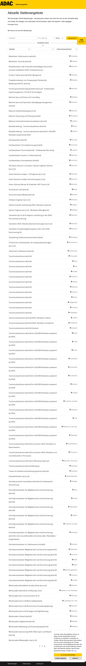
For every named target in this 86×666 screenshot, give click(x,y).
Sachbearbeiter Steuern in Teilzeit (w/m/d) (25, 155)
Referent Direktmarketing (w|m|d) (22, 111)
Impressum (39, 663)
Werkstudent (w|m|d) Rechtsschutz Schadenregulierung (31, 606)
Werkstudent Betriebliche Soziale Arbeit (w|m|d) (28, 585)
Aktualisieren (72, 38)
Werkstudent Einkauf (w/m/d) (20, 616)
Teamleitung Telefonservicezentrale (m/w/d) (26, 237)
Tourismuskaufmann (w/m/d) (20, 256)
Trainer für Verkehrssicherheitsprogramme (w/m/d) (29, 471)
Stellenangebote (21, 4)
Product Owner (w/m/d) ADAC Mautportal (25, 75)
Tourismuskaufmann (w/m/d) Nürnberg (24, 466)
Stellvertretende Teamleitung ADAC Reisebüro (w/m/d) (30, 205)
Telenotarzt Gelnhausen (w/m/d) (21, 251)
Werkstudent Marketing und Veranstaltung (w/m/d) (28, 626)
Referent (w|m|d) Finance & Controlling (24, 97)
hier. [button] (75, 650)
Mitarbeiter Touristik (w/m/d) (20, 61)
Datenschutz (27, 663)
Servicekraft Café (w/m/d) (18, 189)
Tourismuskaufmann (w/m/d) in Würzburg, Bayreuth (29, 461)
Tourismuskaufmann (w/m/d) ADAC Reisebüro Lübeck (30, 318)
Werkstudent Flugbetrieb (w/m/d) (22, 621)
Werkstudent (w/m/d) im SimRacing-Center (25, 591)
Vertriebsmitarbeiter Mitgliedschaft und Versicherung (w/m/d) (33, 549)
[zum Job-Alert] (81, 41)
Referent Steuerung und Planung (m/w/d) (24, 116)
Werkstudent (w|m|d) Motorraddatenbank (25, 601)
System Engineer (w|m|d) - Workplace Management (29, 210)
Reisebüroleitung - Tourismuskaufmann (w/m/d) (27, 126)
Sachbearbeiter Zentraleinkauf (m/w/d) (24, 160)
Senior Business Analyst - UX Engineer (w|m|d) (27, 174)
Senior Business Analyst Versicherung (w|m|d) (27, 179)
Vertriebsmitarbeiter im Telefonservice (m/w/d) (27, 544)
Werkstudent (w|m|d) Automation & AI (24, 596)
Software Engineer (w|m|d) (19, 200)
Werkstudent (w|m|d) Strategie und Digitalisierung (28, 611)
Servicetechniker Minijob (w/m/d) (21, 195)
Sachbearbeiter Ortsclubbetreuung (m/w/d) (25, 145)
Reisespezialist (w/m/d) (18, 140)
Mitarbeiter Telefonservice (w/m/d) (22, 56)
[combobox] (59, 38)
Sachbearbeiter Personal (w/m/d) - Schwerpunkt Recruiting (31, 150)
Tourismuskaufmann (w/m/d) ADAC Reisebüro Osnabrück (31, 323)
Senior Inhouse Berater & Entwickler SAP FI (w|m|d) (29, 184)
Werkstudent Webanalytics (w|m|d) (23, 640)
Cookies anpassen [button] (60, 658)
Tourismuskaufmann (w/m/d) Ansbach (24, 328)
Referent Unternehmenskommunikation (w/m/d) (28, 121)
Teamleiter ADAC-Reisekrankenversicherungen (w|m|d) (30, 224)
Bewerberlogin (12, 663)
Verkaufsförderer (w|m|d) (19, 476)
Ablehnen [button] (75, 658)
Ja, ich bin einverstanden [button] (68, 655)
